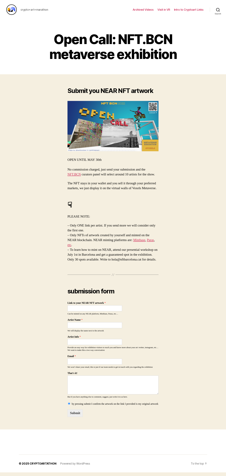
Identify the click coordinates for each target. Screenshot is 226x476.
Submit (75, 417)
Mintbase (139, 244)
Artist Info (74, 340)
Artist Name (75, 323)
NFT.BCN (74, 178)
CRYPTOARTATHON (43, 467)
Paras (150, 244)
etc (69, 249)
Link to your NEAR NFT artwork (86, 306)
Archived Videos (143, 11)
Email (71, 360)
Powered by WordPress (75, 467)
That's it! (72, 376)
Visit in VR (163, 11)
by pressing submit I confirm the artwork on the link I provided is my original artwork (115, 407)
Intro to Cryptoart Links (189, 11)
